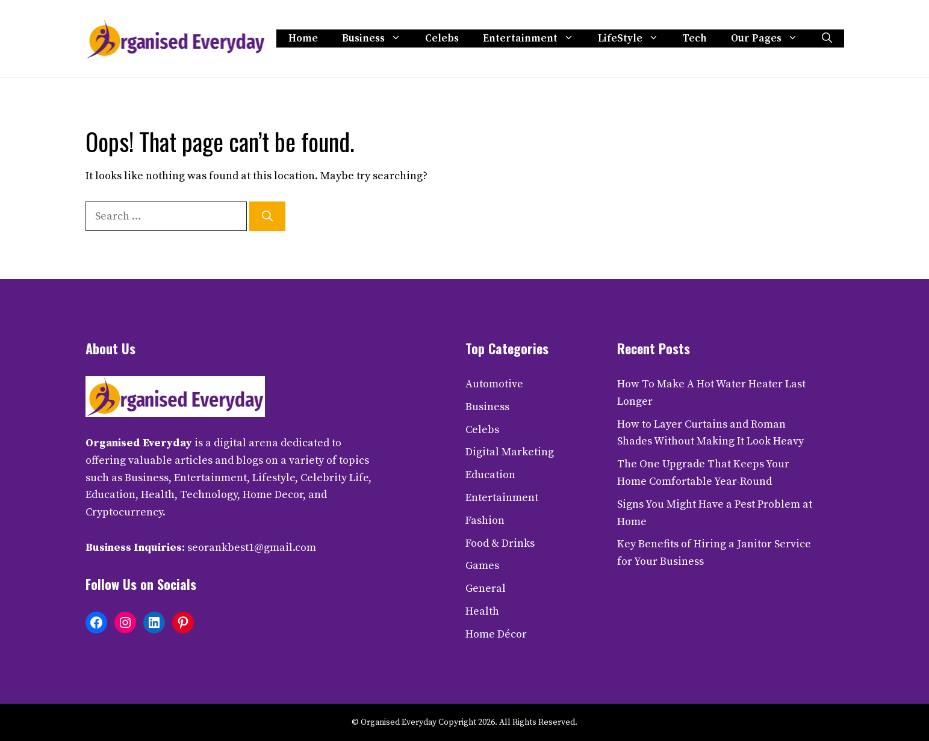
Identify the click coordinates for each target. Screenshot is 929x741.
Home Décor (496, 634)
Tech (695, 38)
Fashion (485, 520)
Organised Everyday (138, 443)
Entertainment (534, 38)
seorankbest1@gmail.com (251, 548)
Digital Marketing (509, 452)
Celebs (442, 38)
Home (303, 38)
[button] (827, 38)
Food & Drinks (500, 543)
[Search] (267, 216)
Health (482, 611)
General (485, 588)
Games (482, 566)
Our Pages (770, 38)
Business (377, 38)
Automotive (494, 384)
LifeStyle (634, 38)
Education (490, 475)
